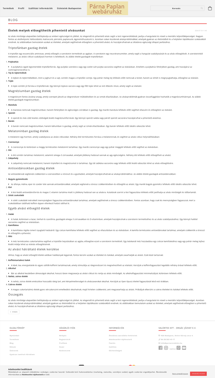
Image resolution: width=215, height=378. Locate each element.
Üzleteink (14, 352)
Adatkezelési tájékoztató (120, 340)
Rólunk (13, 348)
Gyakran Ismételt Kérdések (22, 355)
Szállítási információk (41, 8)
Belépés (62, 336)
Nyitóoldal (14, 336)
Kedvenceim (64, 352)
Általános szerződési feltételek (123, 336)
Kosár (61, 348)
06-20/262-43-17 (168, 340)
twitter (173, 350)
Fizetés (112, 344)
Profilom (63, 344)
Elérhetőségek (115, 352)
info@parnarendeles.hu (171, 344)
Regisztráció (64, 340)
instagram (166, 349)
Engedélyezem (198, 374)
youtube (184, 349)
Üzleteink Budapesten (69, 8)
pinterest (178, 349)
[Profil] (21, 8)
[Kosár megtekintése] (9, 8)
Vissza (14, 313)
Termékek (14, 340)
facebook (160, 349)
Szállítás (112, 348)
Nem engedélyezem (180, 374)
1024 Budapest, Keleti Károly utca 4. (177, 336)
